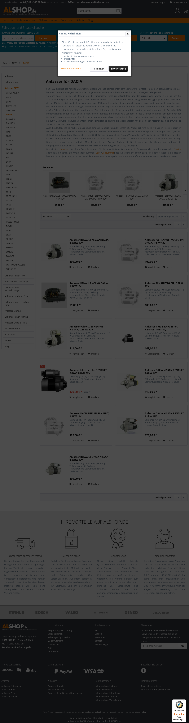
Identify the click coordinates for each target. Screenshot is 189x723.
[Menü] (184, 701)
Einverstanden (118, 68)
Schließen (99, 68)
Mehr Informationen (71, 68)
